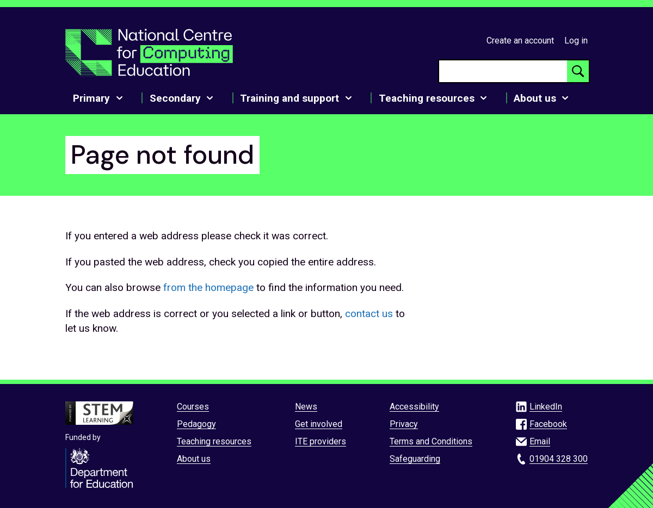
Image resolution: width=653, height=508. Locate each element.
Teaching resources (214, 441)
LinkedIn (545, 406)
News (306, 406)
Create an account (520, 40)
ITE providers (320, 441)
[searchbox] (503, 71)
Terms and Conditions (431, 441)
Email (539, 441)
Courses (193, 406)
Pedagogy (196, 424)
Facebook (548, 424)
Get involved (318, 424)
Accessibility (414, 406)
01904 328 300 (558, 459)
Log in (576, 40)
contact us (369, 313)
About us (194, 459)
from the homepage (208, 287)
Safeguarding (415, 459)
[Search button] (578, 71)
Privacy (404, 424)
